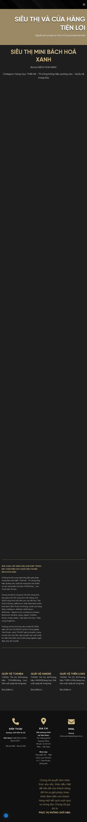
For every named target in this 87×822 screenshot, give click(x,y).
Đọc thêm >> (7, 689)
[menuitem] (68, 4)
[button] (84, 4)
